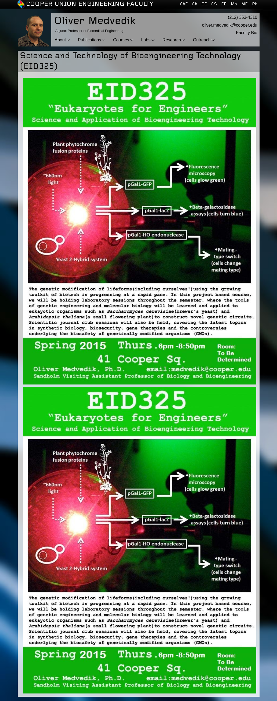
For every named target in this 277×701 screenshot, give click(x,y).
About (60, 40)
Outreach (202, 40)
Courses (121, 40)
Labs (145, 40)
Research (172, 40)
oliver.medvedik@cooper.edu (229, 25)
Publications (89, 40)
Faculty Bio (246, 32)
